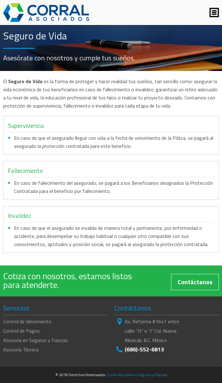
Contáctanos (195, 282)
